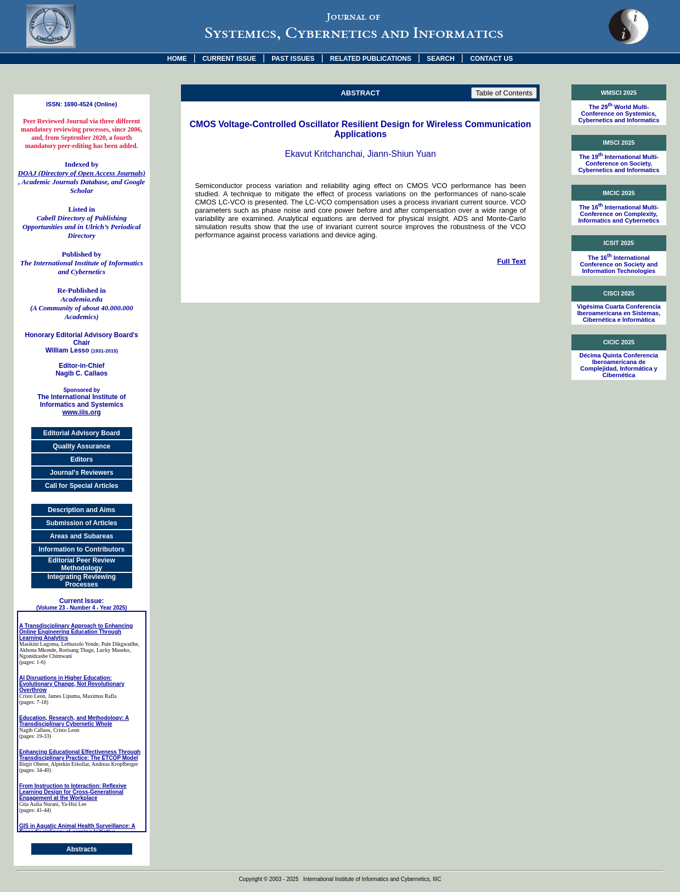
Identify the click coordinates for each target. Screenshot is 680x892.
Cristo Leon (32, 696)
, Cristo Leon (65, 730)
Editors (81, 459)
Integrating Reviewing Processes (81, 580)
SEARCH (441, 59)
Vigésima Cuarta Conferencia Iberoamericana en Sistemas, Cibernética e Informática (619, 313)
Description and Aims (81, 510)
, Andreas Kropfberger (113, 764)
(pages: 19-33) (35, 736)
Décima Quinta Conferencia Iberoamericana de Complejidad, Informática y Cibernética (619, 365)
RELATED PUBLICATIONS (370, 59)
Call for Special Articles (81, 486)
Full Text (511, 261)
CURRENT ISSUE (229, 59)
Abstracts (81, 849)
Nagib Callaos (34, 730)
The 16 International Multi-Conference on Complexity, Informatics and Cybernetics (618, 214)
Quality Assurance (81, 446)
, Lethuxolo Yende (78, 644)
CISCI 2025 (618, 293)
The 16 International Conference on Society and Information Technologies (619, 264)
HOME (177, 59)
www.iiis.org (82, 412)
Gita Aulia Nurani (39, 804)
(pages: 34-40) (35, 770)
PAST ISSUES (292, 59)
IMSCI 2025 (618, 142)
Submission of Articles (81, 523)
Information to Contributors (81, 549)
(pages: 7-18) (33, 702)
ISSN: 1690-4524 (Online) (81, 104)
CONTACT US (491, 59)
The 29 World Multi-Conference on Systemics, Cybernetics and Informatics (618, 113)
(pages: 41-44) (35, 810)
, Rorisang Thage (75, 650)
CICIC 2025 (618, 342)
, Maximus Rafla (98, 696)
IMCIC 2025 (619, 193)
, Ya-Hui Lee (73, 804)
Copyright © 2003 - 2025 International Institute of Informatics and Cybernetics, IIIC (340, 879)
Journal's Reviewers (82, 472)
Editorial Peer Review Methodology (81, 564)
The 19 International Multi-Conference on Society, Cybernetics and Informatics (618, 163)
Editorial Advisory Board (81, 433)
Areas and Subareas (81, 536)
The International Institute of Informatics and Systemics (81, 397)
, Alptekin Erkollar (68, 764)
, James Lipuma (63, 696)
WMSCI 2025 (619, 92)
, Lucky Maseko (111, 650)
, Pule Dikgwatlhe (118, 644)
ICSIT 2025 (619, 243)
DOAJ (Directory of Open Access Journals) (81, 173)
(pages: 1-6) (32, 662)
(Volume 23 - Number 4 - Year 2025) (81, 608)
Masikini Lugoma (38, 644)
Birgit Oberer (33, 764)
